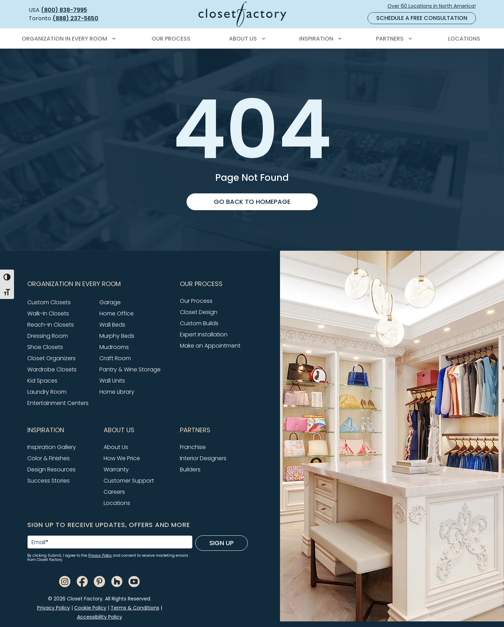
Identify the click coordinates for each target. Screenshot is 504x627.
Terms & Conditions (135, 607)
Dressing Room (47, 336)
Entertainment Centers (58, 403)
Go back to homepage (252, 201)
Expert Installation (203, 334)
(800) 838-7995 (64, 10)
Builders (190, 469)
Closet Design (198, 312)
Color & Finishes (48, 458)
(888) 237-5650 (75, 18)
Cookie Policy (90, 607)
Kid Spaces (42, 381)
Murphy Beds (116, 336)
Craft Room (115, 358)
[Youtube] (134, 581)
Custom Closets (49, 302)
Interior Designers (203, 458)
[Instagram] (64, 581)
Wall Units (112, 381)
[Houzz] (116, 581)
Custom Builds (199, 323)
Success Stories (48, 481)
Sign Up (221, 543)
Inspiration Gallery (51, 447)
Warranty (116, 469)
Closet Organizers (51, 358)
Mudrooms (114, 347)
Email (39, 542)
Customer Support (129, 481)
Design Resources (51, 469)
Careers (114, 492)
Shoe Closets (45, 347)
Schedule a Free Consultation (421, 18)
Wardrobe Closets (52, 369)
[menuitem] (67, 39)
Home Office (116, 313)
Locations (117, 503)
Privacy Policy (100, 555)
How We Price (122, 458)
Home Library (116, 392)
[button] (99, 284)
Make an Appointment (210, 346)
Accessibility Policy (99, 616)
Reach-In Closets (50, 325)
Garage (110, 302)
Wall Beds (112, 325)
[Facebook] (82, 581)
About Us (116, 447)
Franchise (193, 447)
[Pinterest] (99, 581)
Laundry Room (46, 392)
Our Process (196, 301)
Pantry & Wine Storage (130, 369)
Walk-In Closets (48, 313)
